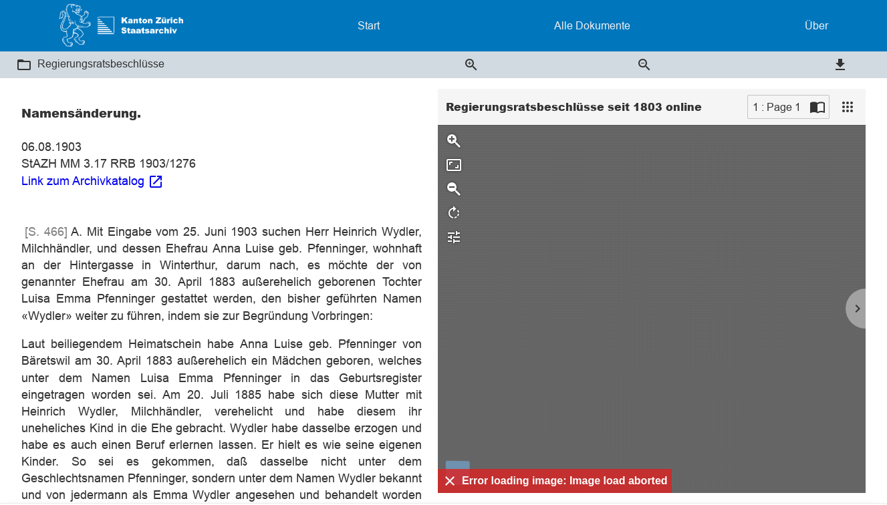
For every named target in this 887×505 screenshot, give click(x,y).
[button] (24, 64)
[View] (848, 107)
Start (369, 25)
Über (816, 25)
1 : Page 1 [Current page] (777, 107)
